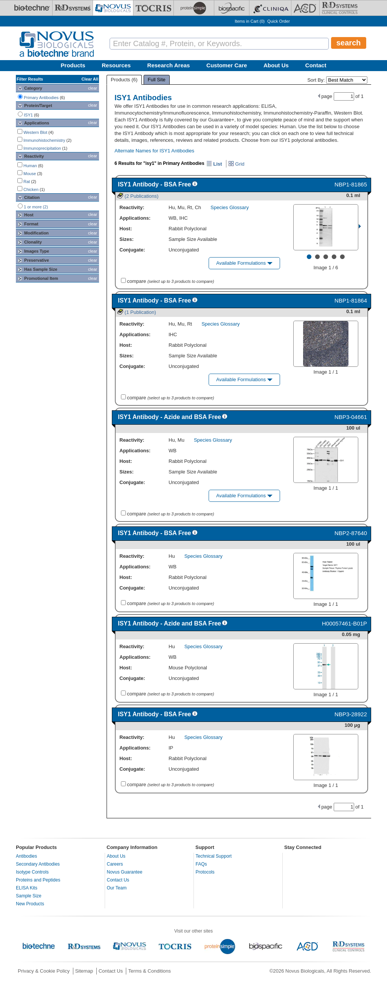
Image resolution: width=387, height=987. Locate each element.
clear (92, 88)
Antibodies (26, 856)
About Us (276, 65)
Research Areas (168, 65)
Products (73, 65)
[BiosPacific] (232, 8)
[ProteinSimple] (193, 8)
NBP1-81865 (350, 184)
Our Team (117, 888)
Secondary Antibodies (38, 864)
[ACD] (305, 8)
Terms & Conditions (149, 971)
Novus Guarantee (124, 872)
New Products (30, 903)
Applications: (134, 218)
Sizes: (126, 239)
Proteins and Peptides (38, 880)
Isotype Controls (32, 872)
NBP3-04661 (350, 417)
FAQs (201, 864)
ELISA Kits (26, 888)
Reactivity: (131, 207)
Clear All (90, 79)
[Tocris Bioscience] (153, 8)
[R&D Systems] (72, 8)
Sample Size (28, 896)
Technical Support (214, 856)
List (214, 164)
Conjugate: (132, 250)
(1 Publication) (136, 312)
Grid (236, 164)
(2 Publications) (137, 196)
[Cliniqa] (270, 8)
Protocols (205, 872)
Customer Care (226, 65)
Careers (115, 864)
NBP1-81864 (350, 300)
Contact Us (118, 880)
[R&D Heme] (339, 8)
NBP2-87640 (350, 533)
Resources (116, 65)
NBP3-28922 (350, 714)
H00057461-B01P (344, 623)
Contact (316, 65)
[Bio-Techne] (32, 8)
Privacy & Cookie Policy (44, 971)
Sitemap (84, 971)
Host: (125, 228)
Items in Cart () (250, 21)
